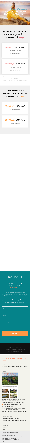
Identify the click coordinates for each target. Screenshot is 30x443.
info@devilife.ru (15, 287)
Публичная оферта (15, 347)
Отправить (15, 333)
